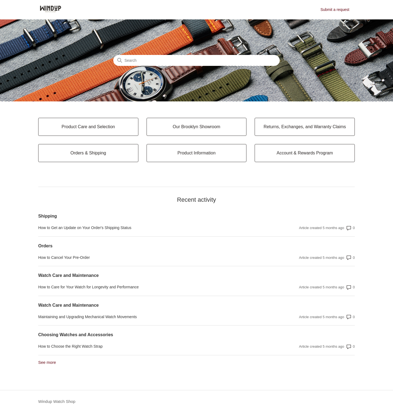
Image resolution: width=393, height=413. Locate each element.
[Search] (196, 60)
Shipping (47, 216)
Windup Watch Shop (56, 401)
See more (47, 362)
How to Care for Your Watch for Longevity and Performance (88, 287)
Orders (45, 246)
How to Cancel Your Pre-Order (64, 257)
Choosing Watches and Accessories (75, 334)
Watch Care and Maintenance (68, 275)
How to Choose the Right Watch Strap (70, 346)
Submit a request (334, 9)
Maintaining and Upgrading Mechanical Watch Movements (87, 317)
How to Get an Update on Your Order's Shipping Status (84, 227)
